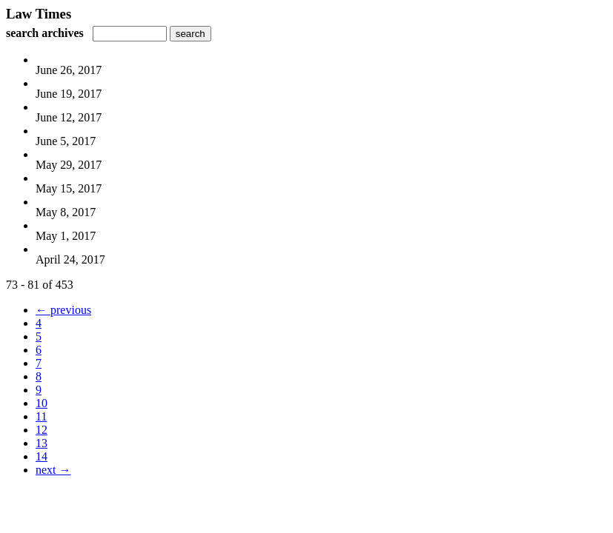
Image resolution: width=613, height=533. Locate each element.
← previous (63, 310)
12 (41, 429)
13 (41, 443)
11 (41, 416)
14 (41, 456)
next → (53, 469)
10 (41, 403)
